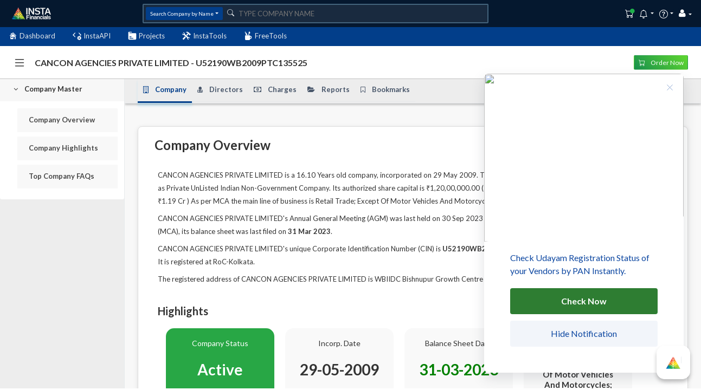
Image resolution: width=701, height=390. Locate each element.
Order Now (661, 62)
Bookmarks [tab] (385, 89)
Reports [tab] (328, 89)
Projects (146, 36)
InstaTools (204, 36)
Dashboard (32, 36)
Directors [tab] (220, 89)
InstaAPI (92, 36)
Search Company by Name (182, 13)
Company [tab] (164, 89)
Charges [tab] (275, 89)
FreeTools (265, 36)
